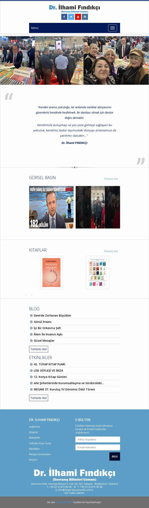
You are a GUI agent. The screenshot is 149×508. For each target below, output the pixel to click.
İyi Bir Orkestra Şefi (47, 328)
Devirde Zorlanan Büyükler (52, 315)
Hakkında (34, 426)
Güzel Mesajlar (44, 340)
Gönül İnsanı (42, 322)
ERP (70, 502)
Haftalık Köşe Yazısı (40, 443)
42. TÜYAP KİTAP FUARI (49, 364)
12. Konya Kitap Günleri (50, 377)
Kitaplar (33, 432)
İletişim (33, 459)
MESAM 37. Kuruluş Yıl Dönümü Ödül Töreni (64, 389)
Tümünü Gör (111, 179)
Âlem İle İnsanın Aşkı (48, 334)
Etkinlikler (34, 449)
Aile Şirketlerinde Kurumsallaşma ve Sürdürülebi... (69, 383)
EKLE (115, 456)
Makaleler (34, 437)
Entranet (61, 502)
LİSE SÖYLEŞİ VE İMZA (48, 370)
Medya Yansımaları (40, 454)
